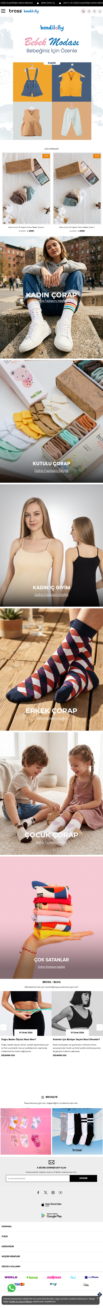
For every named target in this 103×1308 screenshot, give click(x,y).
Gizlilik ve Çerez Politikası (20, 1301)
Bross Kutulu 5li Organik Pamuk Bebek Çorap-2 (26, 227)
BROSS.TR (51, 1097)
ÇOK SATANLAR (51, 149)
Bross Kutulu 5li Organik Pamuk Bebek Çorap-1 (77, 227)
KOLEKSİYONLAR (31, 11)
